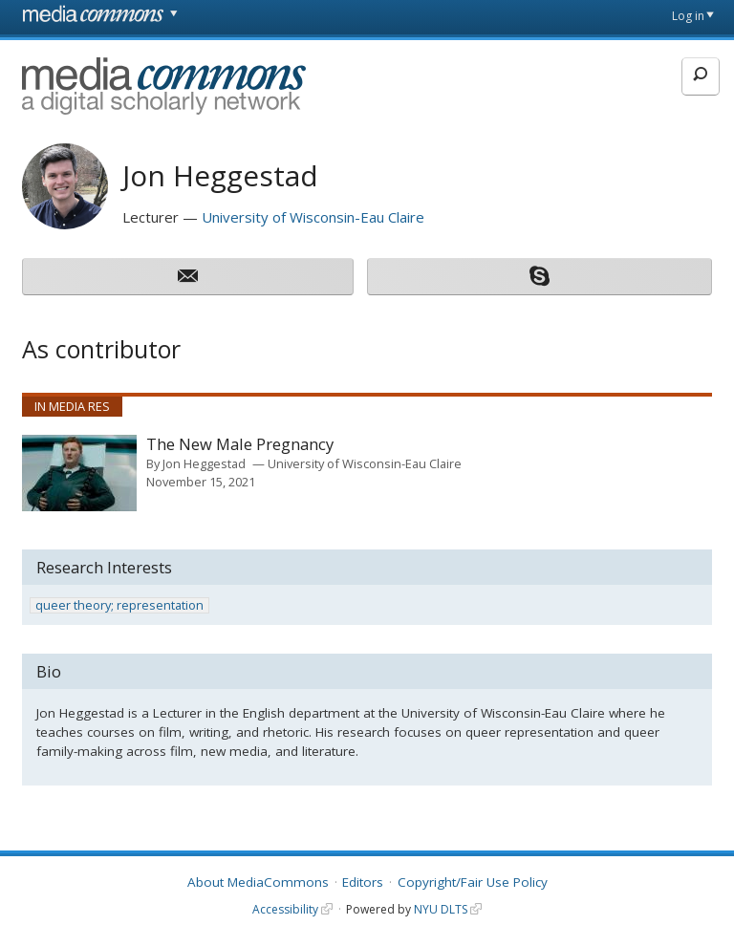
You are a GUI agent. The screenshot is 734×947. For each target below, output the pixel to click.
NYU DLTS (440, 909)
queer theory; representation (119, 605)
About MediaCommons (258, 882)
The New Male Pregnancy (240, 445)
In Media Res (72, 406)
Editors (362, 882)
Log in (688, 16)
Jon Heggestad (204, 463)
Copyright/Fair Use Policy (473, 882)
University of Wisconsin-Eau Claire (313, 216)
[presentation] (79, 473)
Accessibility (285, 909)
